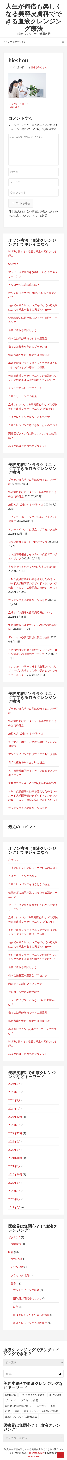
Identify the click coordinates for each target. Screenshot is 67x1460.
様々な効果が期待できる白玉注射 (27, 338)
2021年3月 (14, 1166)
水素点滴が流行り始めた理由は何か (29, 355)
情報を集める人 (39, 67)
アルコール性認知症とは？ (23, 284)
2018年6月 (14, 1207)
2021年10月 (15, 1158)
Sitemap (13, 264)
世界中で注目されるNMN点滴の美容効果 (32, 566)
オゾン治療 (17, 1267)
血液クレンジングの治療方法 (30, 1323)
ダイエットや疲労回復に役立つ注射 (29, 637)
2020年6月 (14, 1191)
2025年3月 (14, 1092)
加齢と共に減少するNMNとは (25, 504)
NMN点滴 (17, 1259)
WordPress (33, 1456)
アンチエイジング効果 (26, 1290)
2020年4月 (14, 1199)
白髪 (15, 1306)
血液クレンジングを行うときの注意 (29, 417)
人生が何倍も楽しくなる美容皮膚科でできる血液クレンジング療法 (33, 17)
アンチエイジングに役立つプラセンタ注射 (33, 529)
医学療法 (16, 1244)
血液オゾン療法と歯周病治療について (30, 612)
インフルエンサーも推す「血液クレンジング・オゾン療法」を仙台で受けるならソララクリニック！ (33, 671)
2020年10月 (15, 1174)
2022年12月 (15, 1133)
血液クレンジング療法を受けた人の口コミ (33, 425)
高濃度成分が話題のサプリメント (27, 446)
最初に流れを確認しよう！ (23, 330)
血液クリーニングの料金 (22, 396)
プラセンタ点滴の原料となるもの (27, 600)
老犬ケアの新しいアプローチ (25, 388)
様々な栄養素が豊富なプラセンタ (27, 346)
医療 (10, 1252)
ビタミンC (14, 1237)
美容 (13, 1283)
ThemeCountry (36, 1452)
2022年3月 (14, 1150)
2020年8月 (14, 1182)
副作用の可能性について (27, 1298)
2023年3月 (14, 1125)
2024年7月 (14, 1100)
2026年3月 (14, 1084)
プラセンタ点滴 (20, 1275)
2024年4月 (14, 1108)
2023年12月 (15, 1117)
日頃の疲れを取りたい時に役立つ (18, 105)
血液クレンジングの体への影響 (31, 1315)
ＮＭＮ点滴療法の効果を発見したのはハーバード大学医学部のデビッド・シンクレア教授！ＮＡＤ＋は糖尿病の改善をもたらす (33, 583)
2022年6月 (14, 1141)
